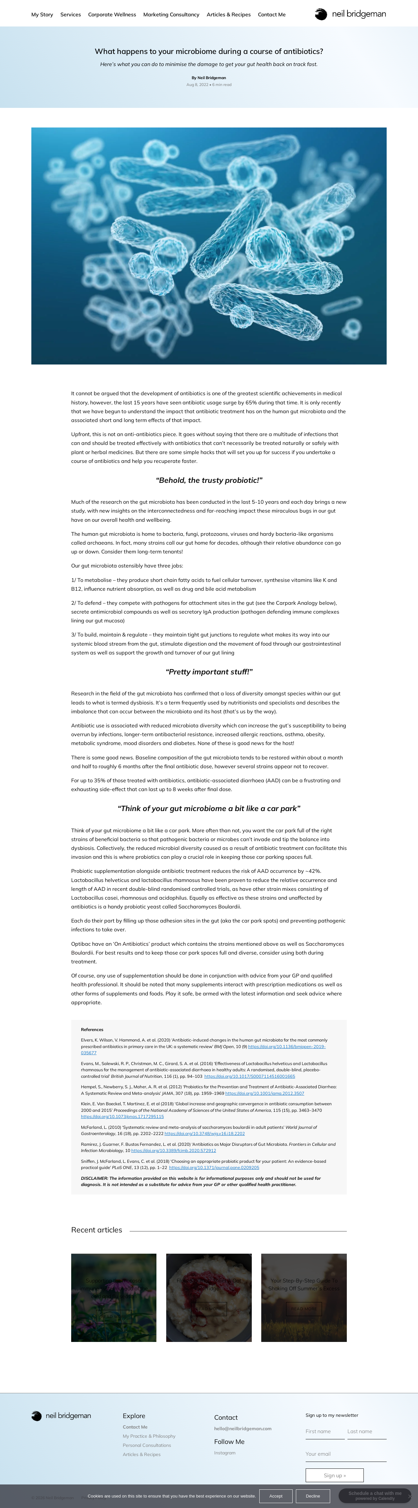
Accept (275, 1496)
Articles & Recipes (229, 14)
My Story (42, 14)
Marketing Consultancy (171, 14)
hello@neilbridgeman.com (243, 1429)
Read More (114, 1316)
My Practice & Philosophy (149, 1436)
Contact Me (272, 14)
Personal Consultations (147, 1445)
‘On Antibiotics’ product (141, 943)
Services (70, 14)
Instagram (224, 1453)
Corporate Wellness (112, 14)
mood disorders (142, 743)
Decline (313, 1496)
